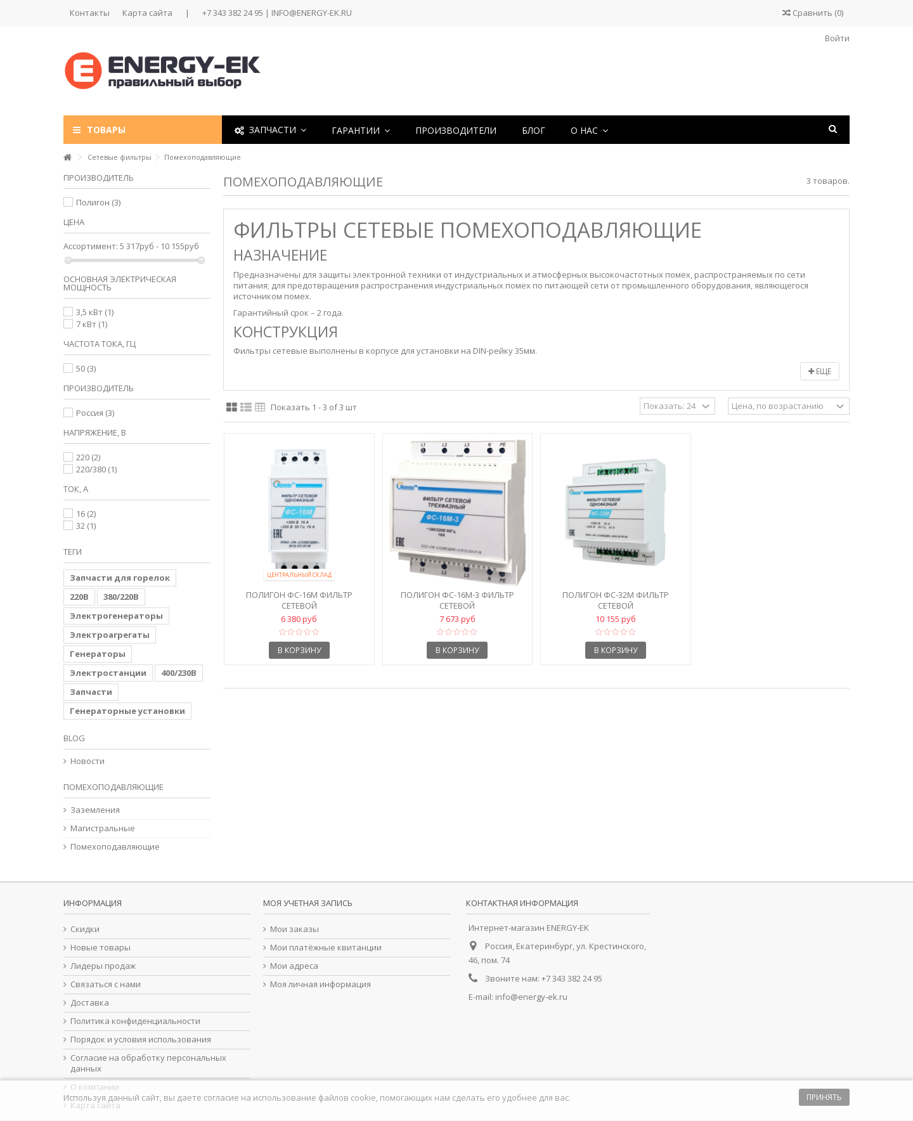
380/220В (121, 596)
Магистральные (102, 828)
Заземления (95, 810)
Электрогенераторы (116, 615)
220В (79, 596)
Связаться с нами (105, 984)
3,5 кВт (94, 312)
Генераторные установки (127, 710)
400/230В (179, 672)
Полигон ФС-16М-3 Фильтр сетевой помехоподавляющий (457, 605)
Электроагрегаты (110, 634)
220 (88, 457)
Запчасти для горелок (120, 577)
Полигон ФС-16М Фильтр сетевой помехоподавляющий (299, 605)
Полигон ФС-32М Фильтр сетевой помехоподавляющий (615, 605)
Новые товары (100, 947)
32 (86, 525)
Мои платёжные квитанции (326, 947)
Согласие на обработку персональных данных (148, 1063)
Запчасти (91, 691)
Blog (74, 738)
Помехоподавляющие (115, 846)
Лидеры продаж (103, 966)
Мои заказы (294, 929)
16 (86, 513)
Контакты (90, 12)
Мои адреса (294, 966)
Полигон (98, 202)
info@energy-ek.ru (531, 996)
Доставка (89, 1002)
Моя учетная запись (308, 903)
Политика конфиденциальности (135, 1021)
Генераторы (98, 653)
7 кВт (91, 324)
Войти (836, 38)
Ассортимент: (90, 246)
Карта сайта (147, 12)
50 (86, 368)
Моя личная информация (320, 984)
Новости (87, 761)
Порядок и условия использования (140, 1039)
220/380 (96, 469)
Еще (819, 371)
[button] (361, 129)
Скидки (85, 929)
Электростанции (108, 672)
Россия (95, 412)
